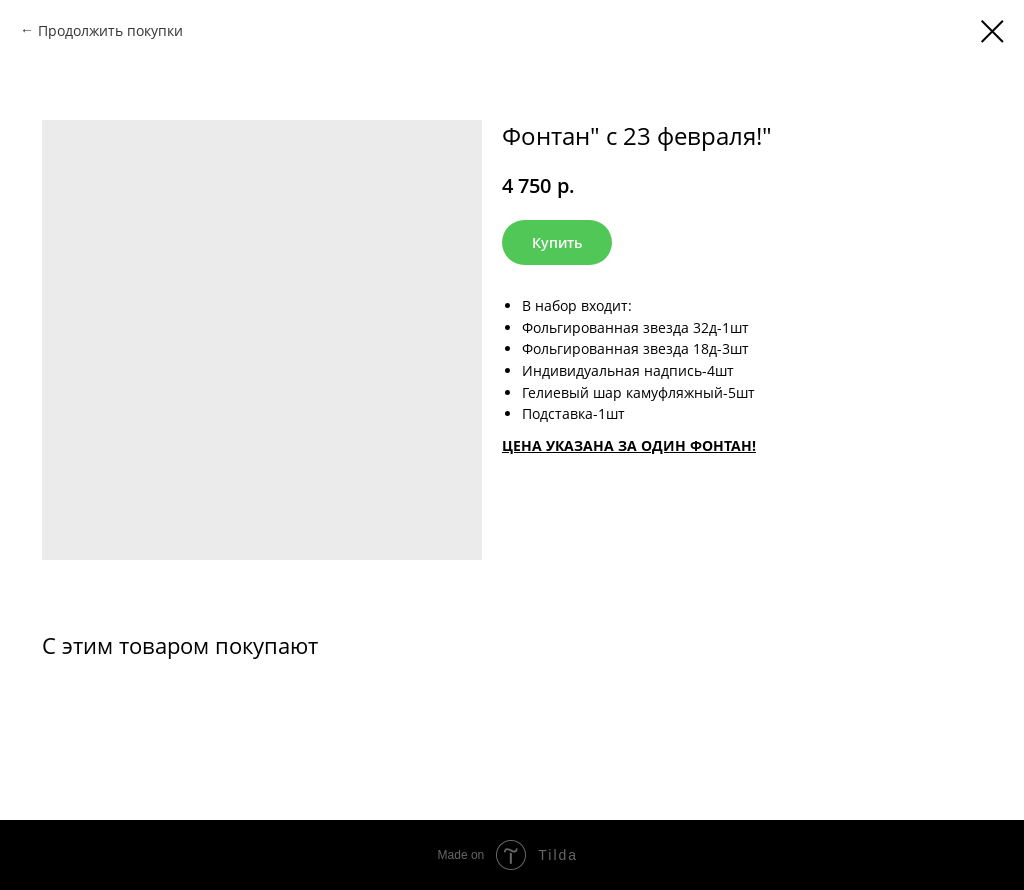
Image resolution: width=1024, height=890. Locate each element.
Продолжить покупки (110, 30)
